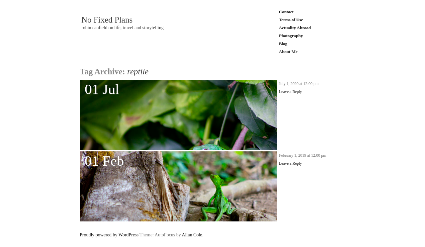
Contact (286, 11)
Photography (291, 35)
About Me (288, 51)
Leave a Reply (290, 91)
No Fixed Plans (106, 20)
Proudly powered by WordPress (109, 234)
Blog (283, 43)
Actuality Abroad (295, 27)
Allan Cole (192, 234)
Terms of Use (291, 19)
